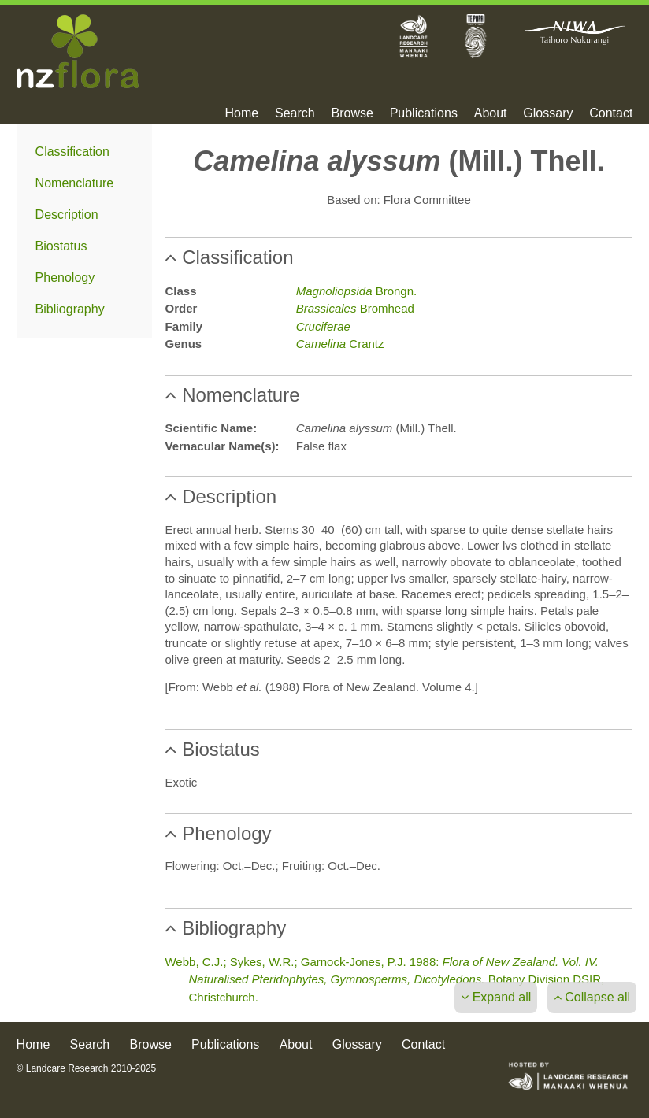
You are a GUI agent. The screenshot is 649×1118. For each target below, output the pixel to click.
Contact (610, 113)
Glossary (548, 113)
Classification (72, 151)
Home (242, 113)
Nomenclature (74, 183)
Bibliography (70, 309)
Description (66, 214)
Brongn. (356, 291)
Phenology (65, 277)
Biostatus (61, 246)
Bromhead (355, 308)
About (490, 113)
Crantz (340, 343)
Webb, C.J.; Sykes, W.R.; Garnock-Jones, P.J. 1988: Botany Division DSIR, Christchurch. (384, 979)
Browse (352, 113)
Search (295, 113)
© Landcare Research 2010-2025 (87, 1068)
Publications (424, 113)
